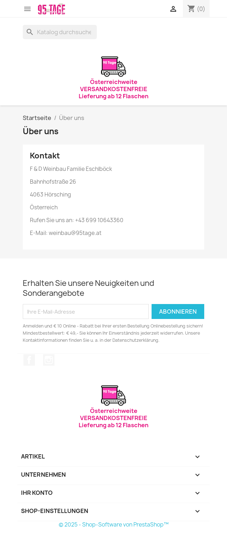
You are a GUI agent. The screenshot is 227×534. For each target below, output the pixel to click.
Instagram (48, 360)
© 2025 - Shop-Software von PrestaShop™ (114, 524)
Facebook (29, 360)
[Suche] (60, 32)
